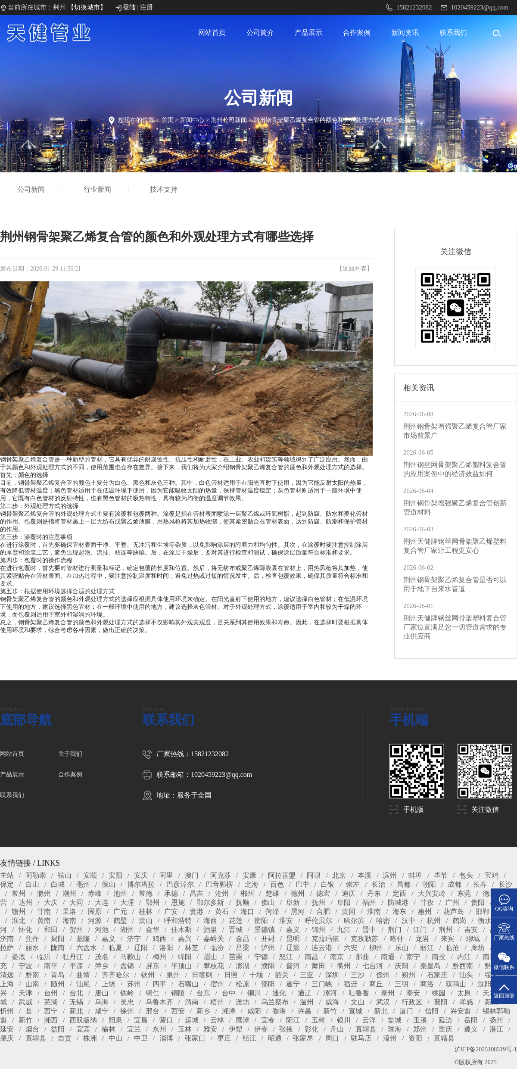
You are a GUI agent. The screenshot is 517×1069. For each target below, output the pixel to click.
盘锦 (127, 965)
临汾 (217, 947)
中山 (115, 1038)
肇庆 (7, 1038)
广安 (171, 911)
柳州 (376, 947)
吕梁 (242, 947)
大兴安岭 (431, 893)
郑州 (420, 1029)
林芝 (192, 947)
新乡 (203, 1011)
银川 (344, 1020)
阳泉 (115, 1020)
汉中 (408, 920)
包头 (466, 875)
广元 (120, 911)
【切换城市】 (87, 7)
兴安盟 (460, 1011)
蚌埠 (415, 875)
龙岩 (422, 938)
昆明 (293, 938)
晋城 (236, 929)
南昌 (311, 956)
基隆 (83, 938)
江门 (420, 929)
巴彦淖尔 (180, 884)
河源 (95, 920)
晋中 (369, 929)
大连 (102, 902)
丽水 (32, 947)
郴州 (247, 893)
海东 (399, 911)
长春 (480, 884)
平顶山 (181, 965)
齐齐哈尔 (115, 975)
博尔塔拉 (141, 884)
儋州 (383, 975)
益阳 (58, 1029)
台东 (203, 993)
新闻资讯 (405, 32)
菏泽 (272, 911)
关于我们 (70, 754)
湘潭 (229, 1011)
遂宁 (293, 984)
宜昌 (141, 1020)
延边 (445, 1020)
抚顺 (242, 902)
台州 (51, 993)
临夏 (115, 947)
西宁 (51, 1011)
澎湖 (242, 965)
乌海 (102, 1002)
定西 (399, 893)
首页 (168, 120)
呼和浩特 (178, 920)
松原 (242, 984)
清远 (7, 975)
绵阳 (185, 956)
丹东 (374, 893)
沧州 (222, 893)
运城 (192, 1020)
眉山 (210, 956)
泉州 (173, 975)
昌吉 (196, 893)
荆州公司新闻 (229, 120)
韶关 (282, 975)
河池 (102, 929)
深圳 (332, 975)
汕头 (466, 975)
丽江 (427, 947)
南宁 (413, 956)
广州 (452, 902)
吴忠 (127, 1002)
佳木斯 (181, 929)
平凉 (76, 965)
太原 (464, 993)
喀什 (397, 938)
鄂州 (152, 902)
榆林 (108, 1029)
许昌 (304, 1011)
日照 (231, 975)
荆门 (395, 929)
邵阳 (268, 984)
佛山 (268, 902)
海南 (69, 920)
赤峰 (95, 893)
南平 (51, 965)
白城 (58, 884)
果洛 (69, 911)
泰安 (413, 993)
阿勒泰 (35, 875)
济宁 (134, 938)
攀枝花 (213, 965)
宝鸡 (491, 875)
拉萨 (7, 947)
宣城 (355, 1011)
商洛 (427, 984)
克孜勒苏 (364, 938)
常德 (146, 893)
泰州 (388, 993)
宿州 (217, 984)
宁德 (261, 956)
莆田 (318, 965)
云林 (217, 1020)
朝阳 (429, 884)
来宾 (448, 938)
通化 (279, 993)
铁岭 (127, 993)
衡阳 (261, 920)
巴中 (302, 884)
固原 (95, 911)
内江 (464, 956)
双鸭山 (455, 984)
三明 (401, 984)
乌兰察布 (275, 1002)
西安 (178, 1011)
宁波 (25, 965)
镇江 (249, 1038)
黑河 (298, 911)
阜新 (293, 902)
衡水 (485, 920)
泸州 (268, 947)
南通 (388, 956)
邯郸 (482, 911)
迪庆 (348, 893)
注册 (146, 7)
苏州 (134, 984)
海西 (210, 920)
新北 (76, 1011)
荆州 (445, 929)
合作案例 (357, 32)
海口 (247, 911)
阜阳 (344, 902)
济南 (7, 938)
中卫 (141, 1038)
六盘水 (86, 947)
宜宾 (83, 1029)
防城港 (398, 902)
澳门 (192, 875)
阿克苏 (220, 875)
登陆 (129, 7)
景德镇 (264, 929)
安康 (249, 875)
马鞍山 (130, 956)
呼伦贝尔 (318, 920)
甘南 (44, 911)
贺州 (76, 929)
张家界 (303, 1038)
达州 (25, 902)
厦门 (406, 1011)
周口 (332, 1038)
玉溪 (420, 1020)
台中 (229, 993)
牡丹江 (72, 956)
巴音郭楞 (219, 884)
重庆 (445, 1029)
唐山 (102, 993)
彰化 (311, 1029)
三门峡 (321, 984)
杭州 (434, 920)
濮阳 (268, 965)
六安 (351, 947)
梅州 (159, 956)
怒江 (286, 956)
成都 (454, 884)
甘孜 (427, 902)
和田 (51, 929)
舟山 (337, 1029)
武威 (25, 1002)
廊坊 (478, 947)
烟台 (32, 1029)
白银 (327, 884)
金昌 (242, 938)
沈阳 (485, 984)
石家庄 (437, 975)
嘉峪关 (213, 938)
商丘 (376, 984)
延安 (7, 1029)
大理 (127, 902)
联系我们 (453, 32)
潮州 (69, 893)
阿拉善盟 (282, 875)
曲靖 (83, 975)
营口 (166, 1020)
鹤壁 (120, 920)
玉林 (185, 1029)
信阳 (432, 1011)
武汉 (383, 1002)
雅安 (210, 1029)
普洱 (293, 965)
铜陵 (178, 993)
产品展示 (308, 32)
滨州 (390, 875)
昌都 (404, 884)
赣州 (18, 911)
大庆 (51, 902)
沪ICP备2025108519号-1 (486, 1049)
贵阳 (478, 902)
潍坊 (242, 1002)
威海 (332, 1002)
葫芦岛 (453, 911)
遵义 (471, 1029)
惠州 (425, 911)
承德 (171, 893)
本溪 (364, 875)
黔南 (32, 975)
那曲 (362, 956)
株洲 (90, 1038)
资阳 (415, 1038)
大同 (76, 902)
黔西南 (462, 965)
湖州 (127, 929)
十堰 (256, 975)
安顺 (90, 875)
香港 (279, 1011)
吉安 (471, 929)
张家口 (195, 1038)
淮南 (374, 911)
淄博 (166, 1038)
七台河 (372, 965)
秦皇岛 (430, 965)
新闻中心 (192, 120)
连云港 (321, 947)
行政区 (412, 1002)
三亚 (307, 975)
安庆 (141, 875)
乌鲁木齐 (159, 1002)
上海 (7, 984)
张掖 (286, 1029)
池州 (120, 893)
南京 (337, 956)
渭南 (192, 1002)
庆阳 (401, 965)
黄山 (146, 920)
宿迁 (351, 984)
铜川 (254, 993)
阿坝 (314, 875)
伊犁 (236, 1029)
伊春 (261, 1029)
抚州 (318, 902)
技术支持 (164, 189)
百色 (277, 884)
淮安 (286, 920)
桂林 (146, 911)
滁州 (44, 893)
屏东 (152, 965)
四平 (159, 984)
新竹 (330, 1011)
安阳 (115, 875)
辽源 (293, 947)
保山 (108, 884)
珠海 (395, 1029)
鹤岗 (459, 920)
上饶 (108, 984)
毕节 (441, 875)
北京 (339, 875)
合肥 (323, 911)
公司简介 (260, 32)
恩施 (178, 902)
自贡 (65, 1038)
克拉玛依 (325, 938)
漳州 (390, 1038)
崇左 (353, 884)
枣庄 (224, 1038)
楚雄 (272, 893)
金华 (152, 929)
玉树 (318, 1020)
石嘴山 (188, 984)
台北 (76, 993)
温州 (307, 1002)
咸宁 (102, 1011)
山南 (32, 984)
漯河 (330, 993)
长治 (378, 884)
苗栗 (236, 956)
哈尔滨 (354, 920)
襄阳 (441, 1002)
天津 (25, 993)
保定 (7, 884)
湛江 (496, 1029)
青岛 (58, 975)
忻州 (7, 1011)
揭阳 (58, 938)
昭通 (275, 1038)
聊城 (473, 938)
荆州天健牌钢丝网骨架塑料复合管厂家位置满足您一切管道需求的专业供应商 (455, 627)
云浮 (369, 1020)
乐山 (401, 947)
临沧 (452, 947)
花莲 (236, 920)
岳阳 (471, 1020)
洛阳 (166, 947)
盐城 (395, 1020)
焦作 (32, 938)
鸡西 (159, 938)
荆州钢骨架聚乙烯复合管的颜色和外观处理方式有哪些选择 (331, 120)
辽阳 (141, 947)
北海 (251, 884)
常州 (18, 893)
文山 (357, 1002)
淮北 (18, 920)
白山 (32, 884)
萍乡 (102, 965)
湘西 (51, 1020)
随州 (58, 984)
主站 (7, 875)
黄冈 (348, 911)
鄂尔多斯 (210, 902)
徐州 (127, 1011)
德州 (298, 893)
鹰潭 (242, 1020)
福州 (369, 902)
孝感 (466, 1002)
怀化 (25, 929)
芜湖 (51, 1002)
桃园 (438, 993)
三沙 (357, 975)
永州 (159, 1029)
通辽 (304, 993)
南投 (438, 956)
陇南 (58, 947)
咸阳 (254, 1011)
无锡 (76, 1002)
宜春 (268, 1020)
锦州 (318, 929)
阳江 (293, 1020)
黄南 (44, 920)
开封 (268, 938)
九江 (344, 929)
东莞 (464, 893)
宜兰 (134, 1029)
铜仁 (152, 993)
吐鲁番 (359, 993)
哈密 (383, 920)
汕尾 (83, 984)
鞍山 (65, 875)
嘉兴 (185, 938)
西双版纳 (83, 1020)
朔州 (408, 975)
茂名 (102, 956)
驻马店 (361, 1038)
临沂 (44, 956)
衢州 (344, 965)
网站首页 (212, 32)
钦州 (148, 975)
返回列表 (355, 268)
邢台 (152, 1011)
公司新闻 (32, 189)
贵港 (196, 911)
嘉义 (293, 929)
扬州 (496, 1020)
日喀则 (202, 975)
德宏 (323, 893)
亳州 (83, 884)
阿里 (166, 875)
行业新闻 (98, 189)
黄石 (222, 911)
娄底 (18, 956)
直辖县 (365, 1029)
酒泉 (210, 929)
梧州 (217, 1002)
